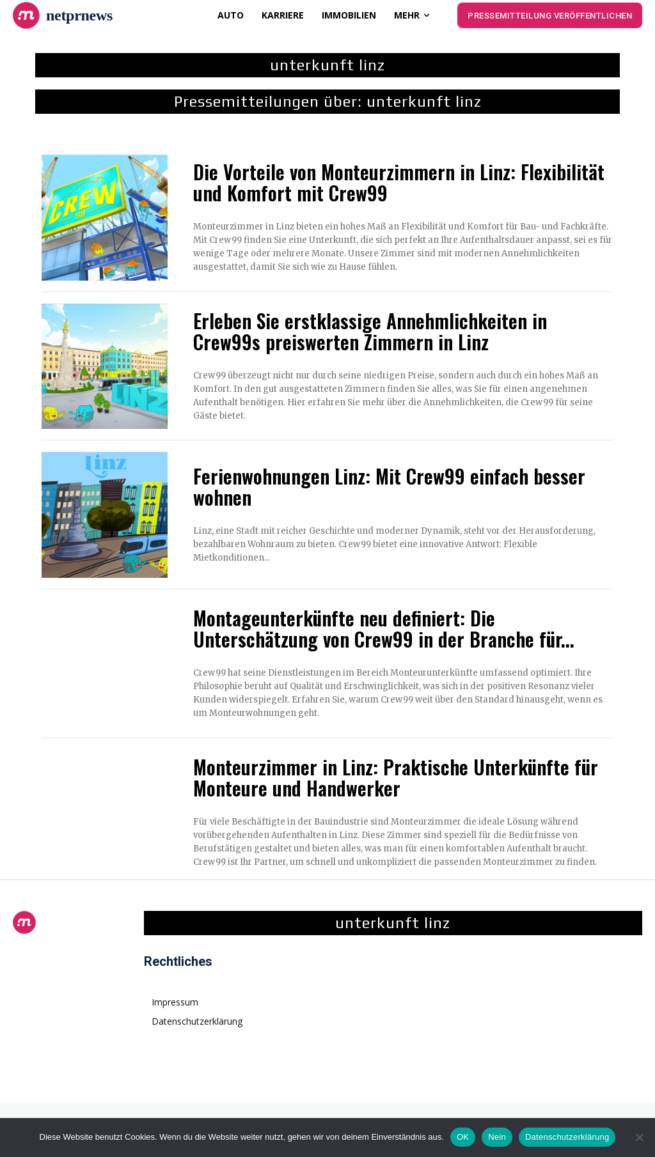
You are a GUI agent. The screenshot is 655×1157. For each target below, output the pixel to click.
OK (463, 1137)
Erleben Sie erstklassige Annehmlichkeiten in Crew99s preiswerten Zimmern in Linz (370, 331)
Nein (497, 1137)
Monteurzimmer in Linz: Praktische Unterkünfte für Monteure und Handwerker (395, 777)
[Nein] (639, 1137)
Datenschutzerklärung (567, 1137)
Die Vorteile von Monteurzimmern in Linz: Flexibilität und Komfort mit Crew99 (398, 182)
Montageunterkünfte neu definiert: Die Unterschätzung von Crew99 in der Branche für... (383, 628)
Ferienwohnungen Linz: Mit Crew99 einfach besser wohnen (389, 486)
